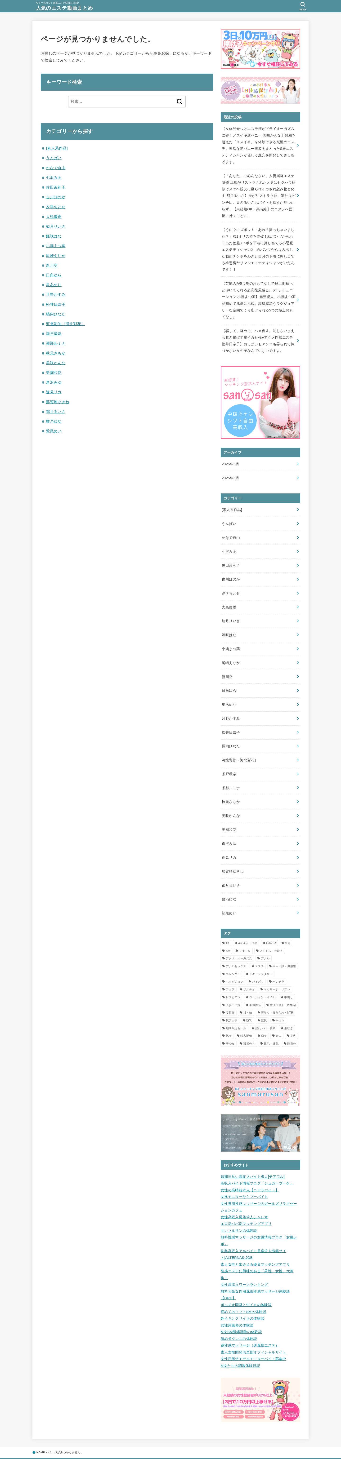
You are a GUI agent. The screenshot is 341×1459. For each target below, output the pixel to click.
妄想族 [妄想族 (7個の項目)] (230, 998)
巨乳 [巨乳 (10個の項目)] (249, 1006)
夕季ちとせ (55, 207)
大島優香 (54, 216)
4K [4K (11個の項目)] (227, 929)
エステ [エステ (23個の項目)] (259, 952)
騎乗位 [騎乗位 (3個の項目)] (291, 1029)
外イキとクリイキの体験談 (242, 1299)
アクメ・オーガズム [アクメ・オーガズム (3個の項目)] (239, 944)
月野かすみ (55, 294)
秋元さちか (55, 353)
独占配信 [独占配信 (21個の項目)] (246, 1021)
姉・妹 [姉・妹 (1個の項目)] (247, 998)
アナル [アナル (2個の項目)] (265, 944)
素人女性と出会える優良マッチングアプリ (255, 1247)
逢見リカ (54, 392)
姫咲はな (54, 236)
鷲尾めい (54, 431)
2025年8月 (230, 472)
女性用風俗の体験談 (237, 1306)
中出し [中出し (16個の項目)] (288, 983)
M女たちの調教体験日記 (240, 1345)
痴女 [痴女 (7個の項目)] (264, 1021)
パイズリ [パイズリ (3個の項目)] (258, 967)
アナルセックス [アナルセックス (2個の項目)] (236, 952)
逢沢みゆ (54, 382)
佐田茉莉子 (55, 187)
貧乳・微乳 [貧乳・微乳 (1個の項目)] (271, 1029)
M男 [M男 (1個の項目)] (287, 929)
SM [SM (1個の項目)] (228, 936)
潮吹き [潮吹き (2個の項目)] (288, 1014)
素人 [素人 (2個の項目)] (279, 1021)
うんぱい (54, 158)
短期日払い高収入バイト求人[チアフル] (253, 1162)
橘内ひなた (55, 314)
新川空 (52, 265)
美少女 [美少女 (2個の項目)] (230, 1029)
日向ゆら (54, 275)
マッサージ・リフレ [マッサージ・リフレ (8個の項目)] (277, 975)
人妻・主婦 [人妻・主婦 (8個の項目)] (233, 991)
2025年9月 (230, 459)
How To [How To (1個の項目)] (271, 929)
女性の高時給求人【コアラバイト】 (250, 1175)
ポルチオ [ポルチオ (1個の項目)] (249, 975)
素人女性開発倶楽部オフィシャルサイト (253, 1332)
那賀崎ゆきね (57, 402)
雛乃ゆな (54, 421)
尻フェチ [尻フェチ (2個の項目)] (232, 1006)
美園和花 (54, 372)
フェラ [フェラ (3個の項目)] (230, 975)
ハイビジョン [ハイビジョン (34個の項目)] (234, 967)
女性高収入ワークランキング (244, 1266)
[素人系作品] (57, 148)
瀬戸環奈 (54, 333)
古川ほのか (55, 197)
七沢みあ (54, 177)
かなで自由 (55, 168)
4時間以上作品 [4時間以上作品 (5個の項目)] (247, 929)
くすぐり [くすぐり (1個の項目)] (245, 936)
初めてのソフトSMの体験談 (243, 1293)
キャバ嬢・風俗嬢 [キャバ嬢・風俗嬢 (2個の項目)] (284, 952)
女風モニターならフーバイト (244, 1182)
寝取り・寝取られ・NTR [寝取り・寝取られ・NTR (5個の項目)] (277, 998)
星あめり (54, 285)
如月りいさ (55, 226)
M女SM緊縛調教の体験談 (241, 1312)
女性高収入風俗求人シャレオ (244, 1201)
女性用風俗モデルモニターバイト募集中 (253, 1338)
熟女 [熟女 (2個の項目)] (229, 1021)
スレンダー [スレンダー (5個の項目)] (233, 960)
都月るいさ (55, 411)
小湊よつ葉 (55, 246)
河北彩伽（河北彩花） (65, 324)
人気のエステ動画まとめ (66, 8)
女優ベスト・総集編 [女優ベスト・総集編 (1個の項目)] (283, 991)
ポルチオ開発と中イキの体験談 (246, 1286)
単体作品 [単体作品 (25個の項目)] (255, 991)
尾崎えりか (55, 255)
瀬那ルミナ (55, 343)
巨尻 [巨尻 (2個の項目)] (264, 1006)
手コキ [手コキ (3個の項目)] (280, 1006)
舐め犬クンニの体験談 (239, 1319)
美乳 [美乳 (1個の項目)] (293, 1021)
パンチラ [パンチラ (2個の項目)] (278, 967)
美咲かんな (55, 363)
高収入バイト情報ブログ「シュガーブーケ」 (257, 1169)
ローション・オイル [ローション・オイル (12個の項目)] (262, 983)
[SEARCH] (303, 6)
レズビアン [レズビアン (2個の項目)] (233, 983)
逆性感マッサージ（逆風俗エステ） (250, 1325)
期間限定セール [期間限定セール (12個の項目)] (236, 1014)
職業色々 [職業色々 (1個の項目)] (249, 1029)
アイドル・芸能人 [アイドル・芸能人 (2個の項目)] (271, 936)
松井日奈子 (55, 304)
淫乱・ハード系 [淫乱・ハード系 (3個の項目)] (265, 1014)
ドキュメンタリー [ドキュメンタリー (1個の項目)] (260, 960)
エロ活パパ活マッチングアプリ (246, 1208)
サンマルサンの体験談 (239, 1214)
